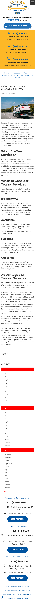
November (8, 374)
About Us (16, 73)
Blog (25, 73)
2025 (4, 369)
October (7, 377)
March (7, 398)
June (6, 389)
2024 (4, 408)
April (6, 395)
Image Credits (12, 598)
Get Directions (17, 519)
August (7, 383)
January (7, 404)
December (8, 413)
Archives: (6, 364)
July (6, 386)
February (7, 401)
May (6, 392)
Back (5, 354)
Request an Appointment (18, 25)
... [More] (4, 491)
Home (6, 73)
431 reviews (23, 20)
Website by (22, 598)
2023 (4, 450)
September (8, 380)
